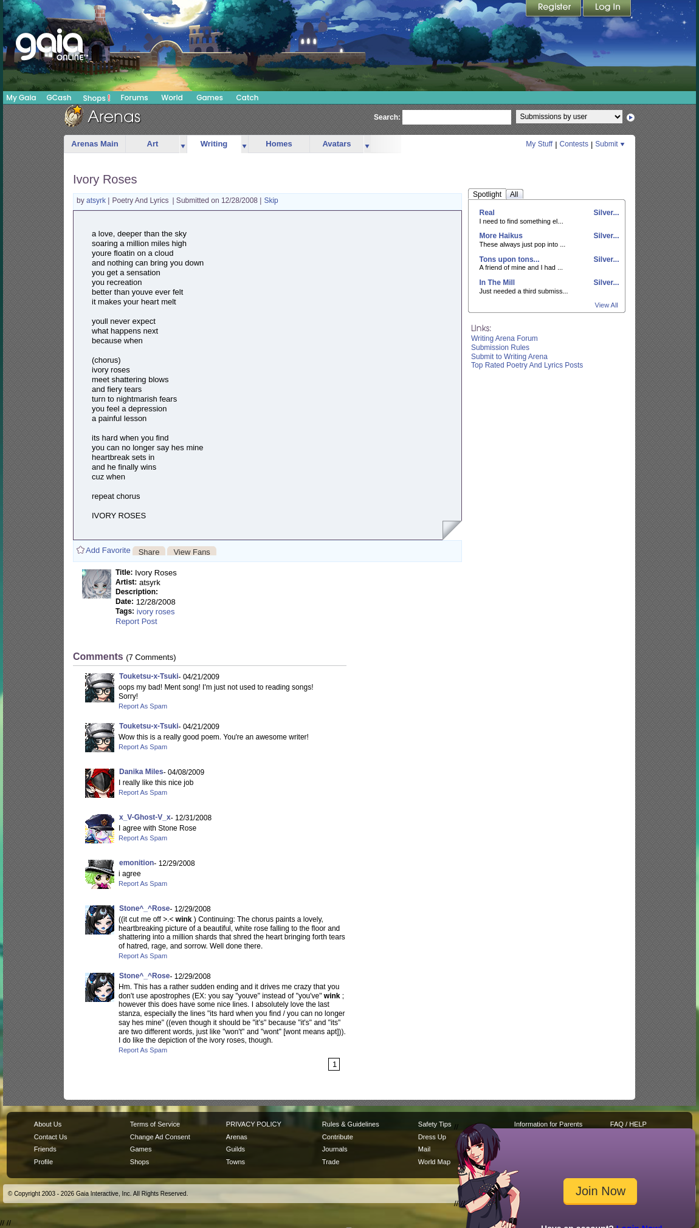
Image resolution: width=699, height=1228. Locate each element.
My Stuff (539, 144)
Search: (387, 117)
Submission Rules (500, 347)
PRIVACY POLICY (253, 1124)
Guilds (235, 1149)
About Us (47, 1124)
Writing (214, 143)
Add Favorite (108, 550)
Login (607, 9)
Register (554, 9)
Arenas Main (94, 143)
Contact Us (50, 1137)
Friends (45, 1149)
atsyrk (97, 200)
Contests (574, 144)
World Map (434, 1161)
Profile (43, 1161)
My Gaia (21, 97)
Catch (247, 97)
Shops (97, 98)
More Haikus (501, 236)
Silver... (605, 212)
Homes (279, 143)
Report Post (136, 621)
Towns (235, 1161)
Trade (330, 1161)
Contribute (337, 1137)
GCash (59, 97)
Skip (271, 200)
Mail (424, 1149)
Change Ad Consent (160, 1137)
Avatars (336, 143)
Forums (134, 97)
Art (153, 143)
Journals (335, 1149)
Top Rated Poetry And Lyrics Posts (527, 365)
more (183, 144)
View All (606, 305)
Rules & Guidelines (350, 1124)
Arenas (236, 1137)
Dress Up (432, 1137)
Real (487, 212)
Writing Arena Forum (504, 338)
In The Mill (497, 282)
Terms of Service (155, 1124)
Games (209, 97)
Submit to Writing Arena (509, 356)
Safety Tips (435, 1124)
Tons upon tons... (510, 259)
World (172, 97)
